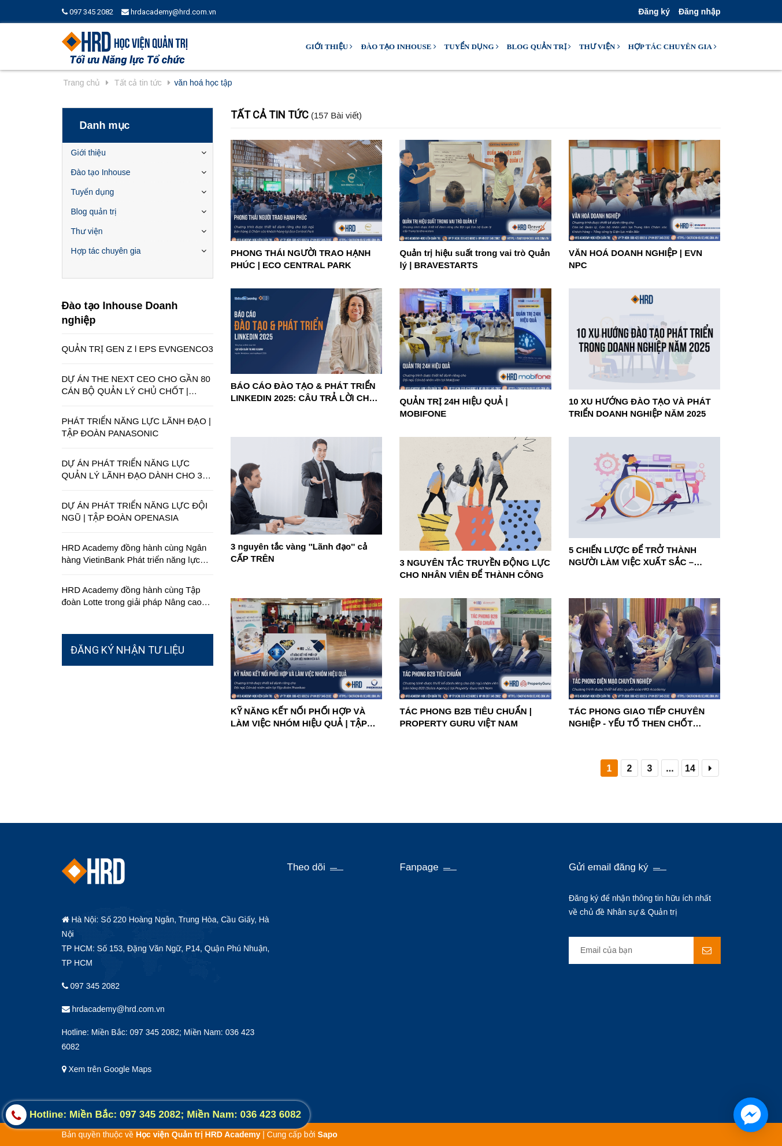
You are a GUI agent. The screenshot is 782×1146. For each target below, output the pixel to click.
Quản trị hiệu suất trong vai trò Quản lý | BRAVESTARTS (474, 259)
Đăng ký (653, 11)
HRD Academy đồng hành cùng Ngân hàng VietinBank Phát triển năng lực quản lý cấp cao (134, 554)
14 (690, 768)
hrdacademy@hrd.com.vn (168, 12)
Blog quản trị (539, 46)
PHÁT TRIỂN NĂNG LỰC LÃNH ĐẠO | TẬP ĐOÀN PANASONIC (136, 427)
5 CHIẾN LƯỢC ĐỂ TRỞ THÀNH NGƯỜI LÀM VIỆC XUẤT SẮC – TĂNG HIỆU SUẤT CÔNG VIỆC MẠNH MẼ (643, 556)
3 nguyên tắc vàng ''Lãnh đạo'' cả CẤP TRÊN (299, 552)
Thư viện (599, 46)
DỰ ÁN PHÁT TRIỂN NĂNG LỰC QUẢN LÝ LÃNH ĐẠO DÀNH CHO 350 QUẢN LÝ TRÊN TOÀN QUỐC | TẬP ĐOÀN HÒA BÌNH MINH (137, 469)
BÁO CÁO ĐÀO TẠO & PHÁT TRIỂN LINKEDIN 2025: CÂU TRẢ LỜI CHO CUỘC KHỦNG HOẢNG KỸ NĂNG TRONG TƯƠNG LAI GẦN (303, 392)
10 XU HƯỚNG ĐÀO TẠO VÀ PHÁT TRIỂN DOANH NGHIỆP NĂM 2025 (640, 407)
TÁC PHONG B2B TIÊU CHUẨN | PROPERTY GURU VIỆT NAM (465, 717)
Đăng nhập (700, 11)
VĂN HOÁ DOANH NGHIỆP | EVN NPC (635, 259)
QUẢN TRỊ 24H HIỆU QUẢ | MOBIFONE (453, 407)
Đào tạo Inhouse (398, 46)
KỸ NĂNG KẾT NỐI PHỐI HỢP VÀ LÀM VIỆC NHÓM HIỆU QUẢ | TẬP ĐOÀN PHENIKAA (299, 717)
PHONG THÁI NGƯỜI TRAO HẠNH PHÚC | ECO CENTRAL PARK (300, 259)
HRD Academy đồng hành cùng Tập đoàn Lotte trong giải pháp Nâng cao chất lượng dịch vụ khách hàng (132, 596)
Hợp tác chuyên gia (672, 46)
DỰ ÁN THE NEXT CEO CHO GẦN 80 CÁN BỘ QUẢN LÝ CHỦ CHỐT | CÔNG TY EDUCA (136, 385)
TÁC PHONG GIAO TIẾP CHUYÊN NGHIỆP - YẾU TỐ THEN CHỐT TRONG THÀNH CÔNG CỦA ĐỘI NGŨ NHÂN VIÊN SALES (637, 717)
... (669, 768)
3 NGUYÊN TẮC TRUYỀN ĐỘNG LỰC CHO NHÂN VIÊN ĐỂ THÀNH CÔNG (474, 569)
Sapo (328, 1134)
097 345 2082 (87, 12)
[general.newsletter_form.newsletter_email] (645, 950)
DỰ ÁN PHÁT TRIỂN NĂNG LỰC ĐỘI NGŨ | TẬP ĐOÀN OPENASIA (135, 511)
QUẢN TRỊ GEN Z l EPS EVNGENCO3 (137, 349)
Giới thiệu (329, 46)
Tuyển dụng (471, 46)
